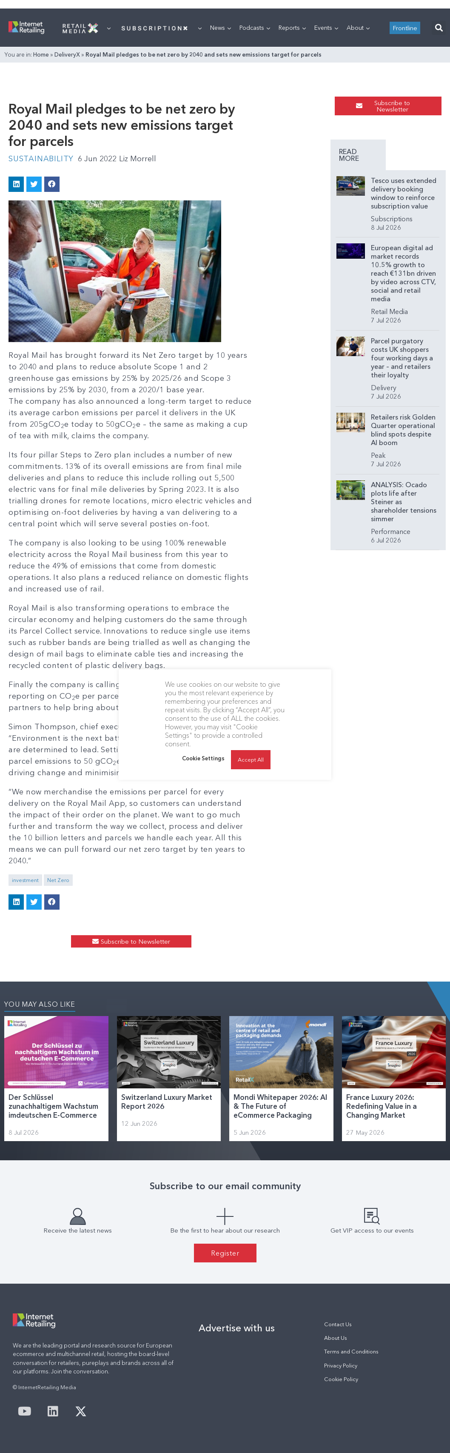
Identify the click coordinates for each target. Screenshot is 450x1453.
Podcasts (254, 27)
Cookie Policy (341, 1379)
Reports (292, 27)
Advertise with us (237, 1328)
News (220, 27)
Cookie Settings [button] (203, 758)
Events (326, 27)
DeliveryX (67, 54)
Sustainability (41, 158)
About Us (335, 1338)
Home (41, 54)
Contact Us (338, 1324)
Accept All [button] (251, 759)
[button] (439, 28)
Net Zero (58, 880)
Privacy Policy (340, 1365)
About (358, 27)
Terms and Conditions (351, 1351)
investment (25, 880)
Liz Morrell (137, 158)
